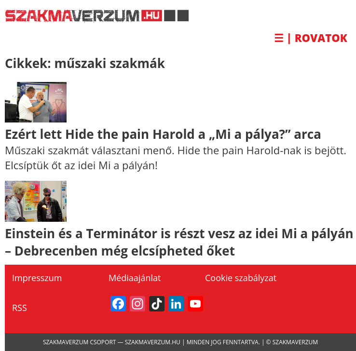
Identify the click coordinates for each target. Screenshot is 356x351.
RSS (19, 307)
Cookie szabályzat (240, 278)
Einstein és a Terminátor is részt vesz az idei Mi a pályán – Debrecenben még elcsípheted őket (179, 242)
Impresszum (37, 278)
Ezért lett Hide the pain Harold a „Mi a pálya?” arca (163, 134)
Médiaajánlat (135, 278)
